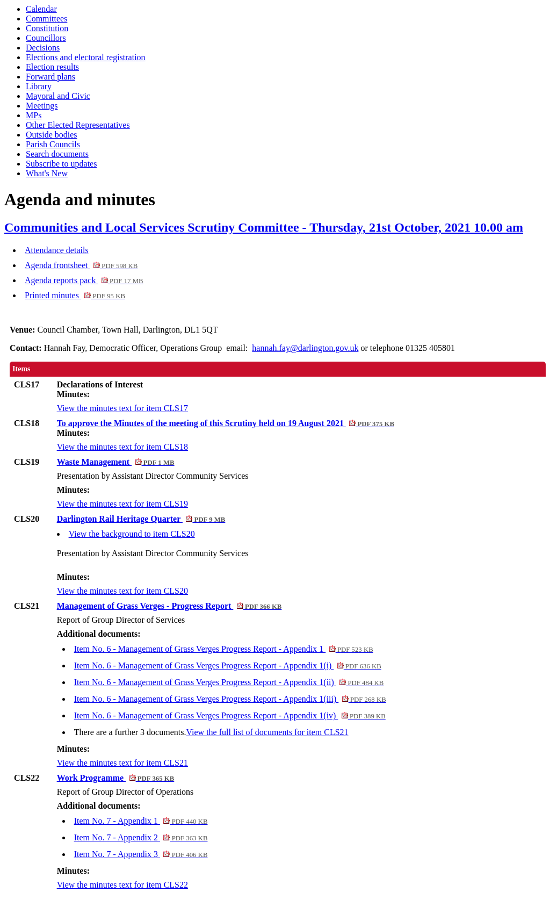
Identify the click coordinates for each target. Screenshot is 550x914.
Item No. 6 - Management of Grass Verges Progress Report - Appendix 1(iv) (230, 715)
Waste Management (116, 461)
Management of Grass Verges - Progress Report (169, 605)
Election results (52, 66)
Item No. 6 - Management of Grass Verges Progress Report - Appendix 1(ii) (229, 682)
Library (39, 86)
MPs (33, 115)
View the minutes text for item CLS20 (122, 590)
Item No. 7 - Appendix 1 (141, 820)
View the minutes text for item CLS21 (122, 762)
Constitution (47, 28)
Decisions (43, 47)
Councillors (46, 37)
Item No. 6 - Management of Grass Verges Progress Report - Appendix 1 (223, 648)
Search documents (57, 154)
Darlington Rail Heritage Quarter (141, 518)
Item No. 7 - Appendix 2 (141, 837)
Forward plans (50, 76)
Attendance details (57, 250)
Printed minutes (75, 295)
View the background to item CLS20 (132, 533)
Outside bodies (51, 134)
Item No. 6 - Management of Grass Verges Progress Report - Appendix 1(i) (227, 665)
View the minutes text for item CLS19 (122, 503)
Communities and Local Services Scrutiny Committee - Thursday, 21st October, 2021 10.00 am (263, 227)
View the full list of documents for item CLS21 (267, 732)
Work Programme (116, 777)
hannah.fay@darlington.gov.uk (305, 347)
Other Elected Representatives (78, 124)
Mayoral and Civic (58, 95)
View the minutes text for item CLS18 (122, 446)
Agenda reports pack (84, 280)
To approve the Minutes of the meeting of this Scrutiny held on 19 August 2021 (225, 423)
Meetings (42, 105)
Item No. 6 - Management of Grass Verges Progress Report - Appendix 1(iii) (230, 698)
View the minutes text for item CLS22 (122, 884)
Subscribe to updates (61, 163)
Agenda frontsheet (81, 265)
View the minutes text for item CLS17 (122, 408)
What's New (47, 173)
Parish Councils (53, 144)
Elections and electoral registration (86, 57)
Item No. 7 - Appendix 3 (141, 854)
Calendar (41, 8)
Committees (46, 18)
